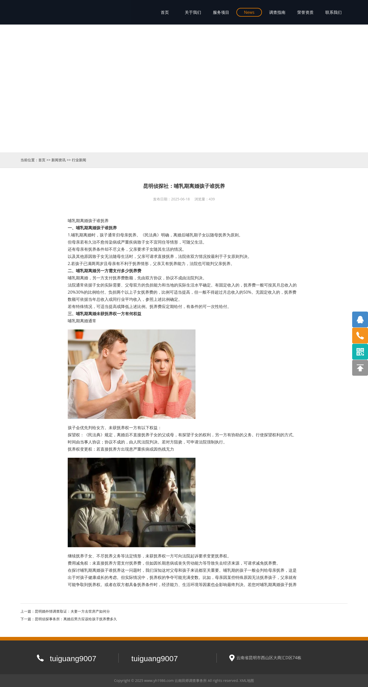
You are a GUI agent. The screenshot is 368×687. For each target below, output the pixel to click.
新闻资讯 (58, 159)
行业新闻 (79, 159)
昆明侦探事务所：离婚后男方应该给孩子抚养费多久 (76, 618)
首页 (41, 159)
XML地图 (247, 680)
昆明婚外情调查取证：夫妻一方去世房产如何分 (72, 611)
